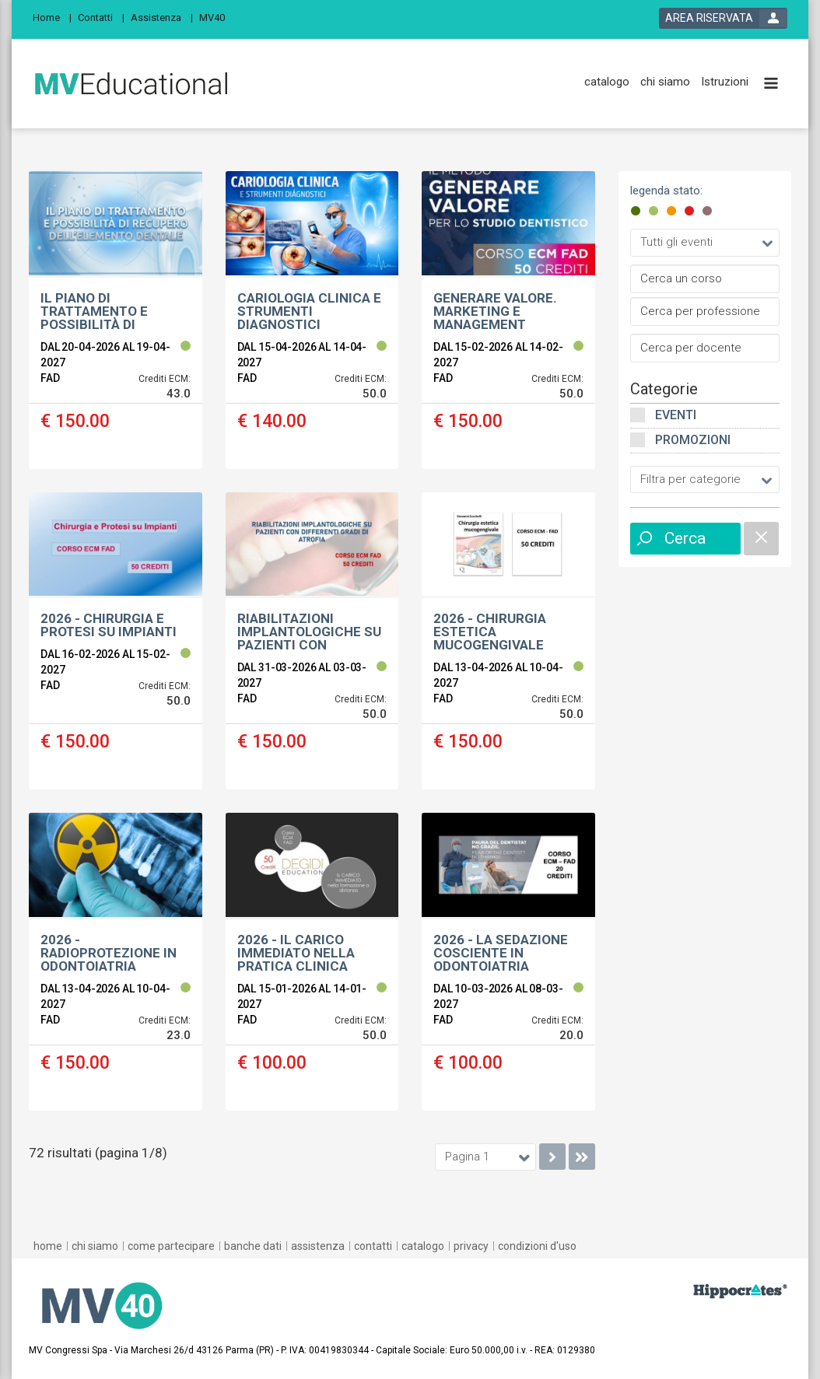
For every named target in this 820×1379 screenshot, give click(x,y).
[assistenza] (318, 1246)
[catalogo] (606, 82)
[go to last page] (582, 1156)
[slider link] (740, 1290)
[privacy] (471, 1246)
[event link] (115, 320)
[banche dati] (253, 1246)
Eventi (675, 415)
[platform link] (131, 84)
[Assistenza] (162, 17)
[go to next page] (552, 1156)
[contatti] (373, 1246)
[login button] (723, 18)
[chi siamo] (665, 82)
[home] (47, 1246)
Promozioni (693, 439)
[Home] (52, 17)
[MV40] (216, 17)
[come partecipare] (171, 1246)
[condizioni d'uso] (537, 1246)
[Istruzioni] (724, 82)
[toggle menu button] (771, 84)
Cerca (685, 538)
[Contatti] (101, 17)
